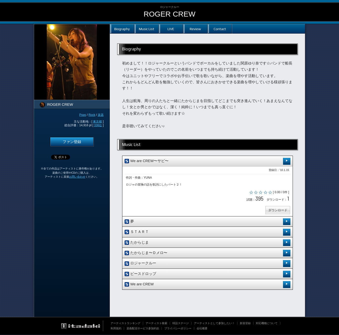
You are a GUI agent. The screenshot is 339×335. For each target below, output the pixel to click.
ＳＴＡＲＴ (207, 232)
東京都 (97, 121)
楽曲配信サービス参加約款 (143, 328)
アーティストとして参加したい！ (214, 323)
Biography (122, 29)
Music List (146, 29)
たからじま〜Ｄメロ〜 (207, 253)
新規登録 (245, 323)
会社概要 (202, 328)
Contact (220, 29)
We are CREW (207, 284)
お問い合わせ (77, 176)
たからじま (207, 243)
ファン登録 (72, 142)
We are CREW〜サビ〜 (207, 161)
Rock (92, 115)
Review (195, 29)
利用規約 (116, 328)
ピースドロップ (207, 274)
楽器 (101, 115)
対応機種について (267, 323)
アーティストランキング (125, 323)
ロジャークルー (207, 264)
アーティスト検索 (156, 323)
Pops (82, 115)
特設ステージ (180, 323)
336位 (98, 125)
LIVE (171, 29)
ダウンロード (277, 210)
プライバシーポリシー (177, 328)
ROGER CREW (169, 14)
